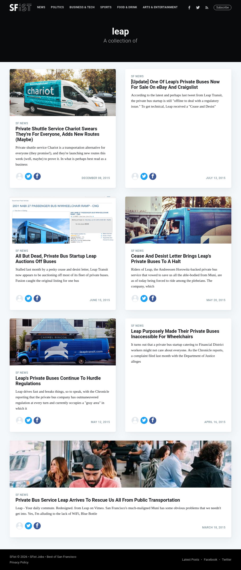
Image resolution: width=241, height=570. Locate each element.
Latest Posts (190, 559)
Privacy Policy (19, 562)
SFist (13, 556)
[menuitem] (41, 7)
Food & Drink (127, 7)
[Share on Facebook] (37, 176)
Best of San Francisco (61, 556)
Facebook (210, 559)
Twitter (226, 559)
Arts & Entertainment (160, 7)
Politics (57, 7)
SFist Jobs (37, 556)
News (41, 7)
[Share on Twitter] (28, 176)
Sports (106, 7)
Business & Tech (82, 7)
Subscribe (222, 7)
